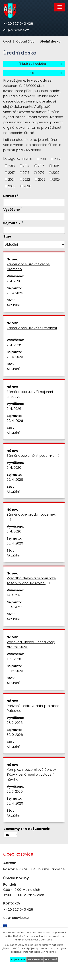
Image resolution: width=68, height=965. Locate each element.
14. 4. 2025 (14, 595)
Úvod (7, 41)
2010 (29, 159)
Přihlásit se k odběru (40, 64)
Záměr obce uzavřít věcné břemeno (28, 266)
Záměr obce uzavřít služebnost (32, 330)
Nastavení (51, 959)
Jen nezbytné (35, 959)
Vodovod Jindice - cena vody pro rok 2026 (31, 644)
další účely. (47, 939)
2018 (26, 172)
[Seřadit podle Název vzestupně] (18, 194)
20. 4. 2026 (15, 293)
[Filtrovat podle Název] (34, 202)
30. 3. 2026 (15, 791)
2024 (57, 179)
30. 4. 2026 (15, 803)
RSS (46, 73)
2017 (11, 172)
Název (9, 196)
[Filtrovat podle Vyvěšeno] (34, 216)
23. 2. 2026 (15, 722)
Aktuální (13, 305)
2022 (26, 179)
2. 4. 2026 (14, 281)
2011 (43, 159)
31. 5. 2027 (14, 607)
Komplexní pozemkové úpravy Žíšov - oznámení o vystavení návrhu (31, 774)
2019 (41, 172)
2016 (55, 165)
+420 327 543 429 (18, 23)
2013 (11, 165)
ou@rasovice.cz (16, 30)
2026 (27, 186)
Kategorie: (11, 158)
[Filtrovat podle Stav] (34, 244)
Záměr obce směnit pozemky (34, 455)
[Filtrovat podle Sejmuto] (34, 230)
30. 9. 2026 (15, 734)
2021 (11, 179)
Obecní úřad (25, 41)
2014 (26, 165)
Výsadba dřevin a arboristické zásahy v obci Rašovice (31, 580)
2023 (41, 179)
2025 (12, 186)
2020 (55, 172)
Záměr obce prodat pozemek (31, 516)
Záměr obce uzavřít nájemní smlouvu (30, 394)
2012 (57, 159)
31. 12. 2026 (15, 671)
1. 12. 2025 (14, 659)
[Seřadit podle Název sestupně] (18, 195)
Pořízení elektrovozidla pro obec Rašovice (33, 708)
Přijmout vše (18, 959)
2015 (41, 165)
